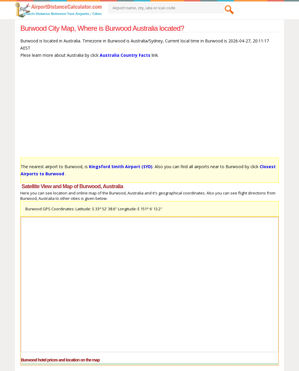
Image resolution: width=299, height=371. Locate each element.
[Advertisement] (149, 111)
